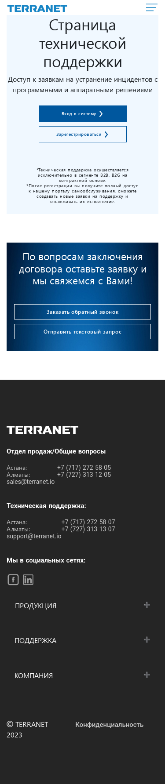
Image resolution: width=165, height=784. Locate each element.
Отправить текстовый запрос (83, 331)
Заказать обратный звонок (82, 311)
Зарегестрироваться (79, 134)
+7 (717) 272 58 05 (84, 467)
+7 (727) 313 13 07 (88, 529)
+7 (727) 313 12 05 (84, 474)
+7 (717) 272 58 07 (88, 522)
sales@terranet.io (31, 481)
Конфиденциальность (109, 725)
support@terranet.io (34, 536)
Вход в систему (80, 113)
